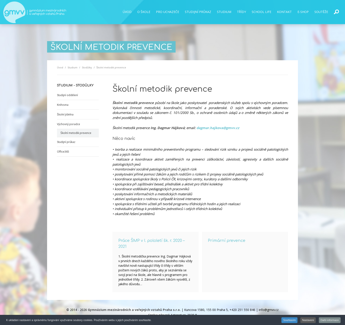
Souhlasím (289, 320)
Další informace (330, 320)
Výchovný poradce (68, 124)
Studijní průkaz (66, 142)
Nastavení (308, 320)
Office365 (63, 151)
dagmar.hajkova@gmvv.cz (217, 128)
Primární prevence (226, 240)
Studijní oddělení (67, 95)
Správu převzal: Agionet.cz (166, 315)
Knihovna (62, 105)
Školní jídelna (65, 114)
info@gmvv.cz (269, 310)
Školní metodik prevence (76, 133)
